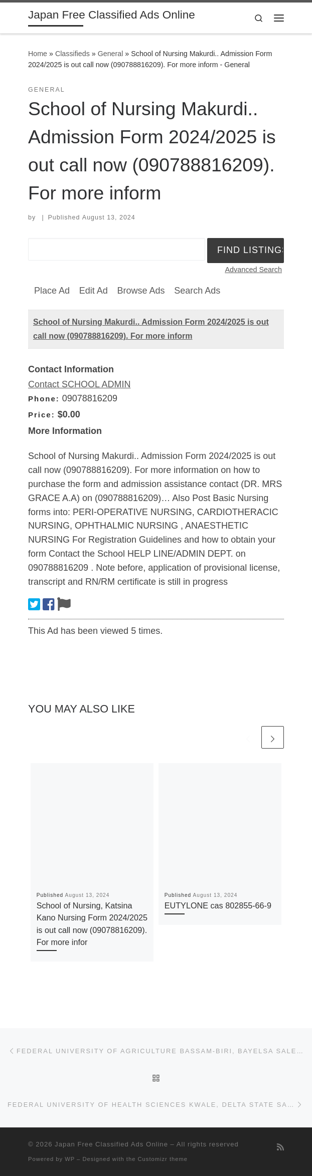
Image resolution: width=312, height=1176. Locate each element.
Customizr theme (163, 1159)
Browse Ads (141, 291)
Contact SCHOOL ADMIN (79, 384)
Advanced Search (253, 270)
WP (70, 1159)
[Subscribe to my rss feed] (280, 1147)
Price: (41, 414)
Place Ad (52, 291)
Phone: (44, 398)
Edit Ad (93, 291)
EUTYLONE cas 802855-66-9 (218, 905)
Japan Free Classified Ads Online (111, 1144)
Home (37, 54)
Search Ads (197, 291)
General (110, 54)
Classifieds (72, 54)
